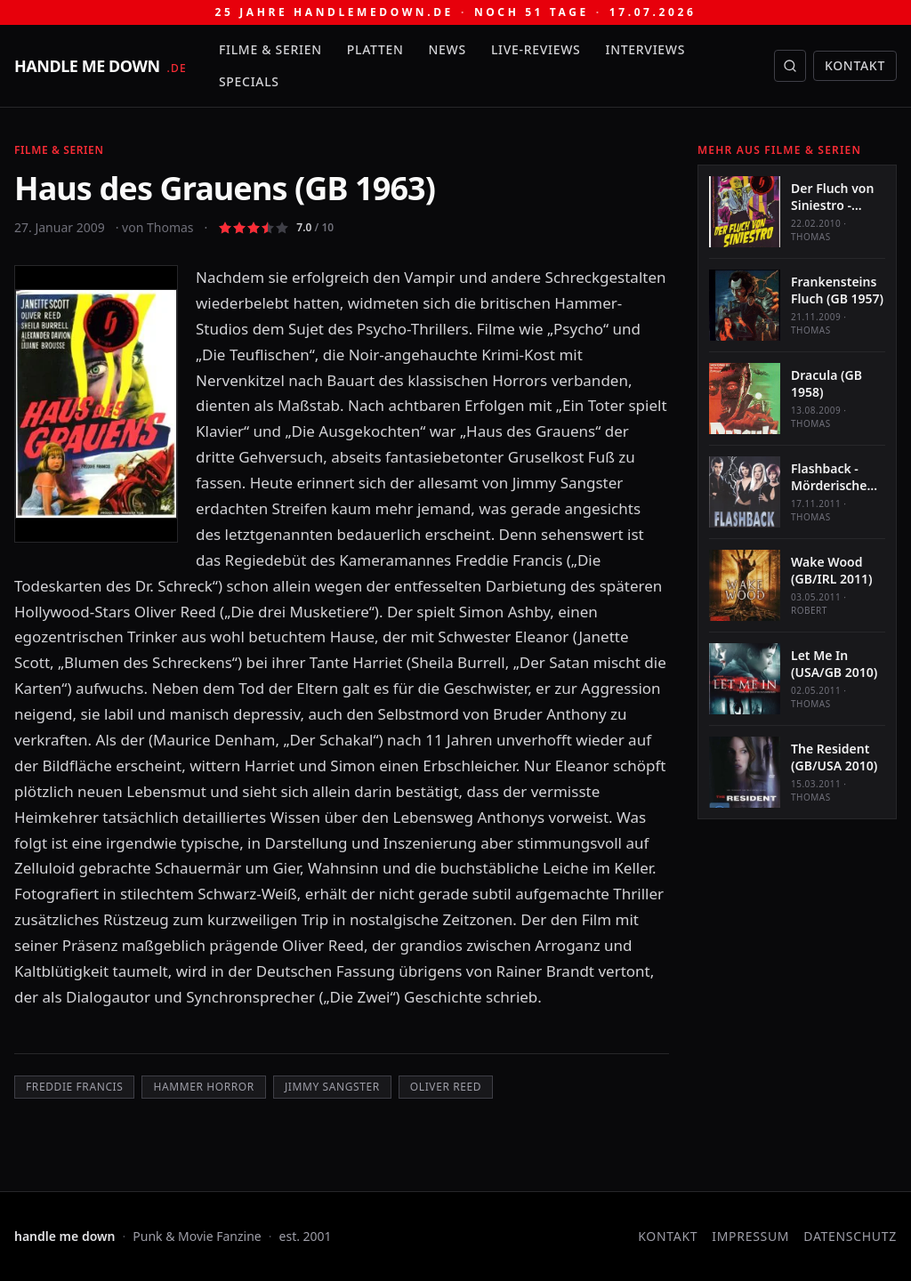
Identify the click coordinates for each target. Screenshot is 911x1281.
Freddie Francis (74, 1086)
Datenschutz (850, 1236)
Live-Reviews (536, 49)
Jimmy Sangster (332, 1086)
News (447, 49)
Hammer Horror (203, 1086)
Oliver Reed (445, 1086)
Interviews (646, 49)
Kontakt (855, 65)
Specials (249, 81)
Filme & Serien (270, 49)
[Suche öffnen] (790, 66)
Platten (375, 49)
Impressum (750, 1236)
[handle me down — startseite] (100, 65)
